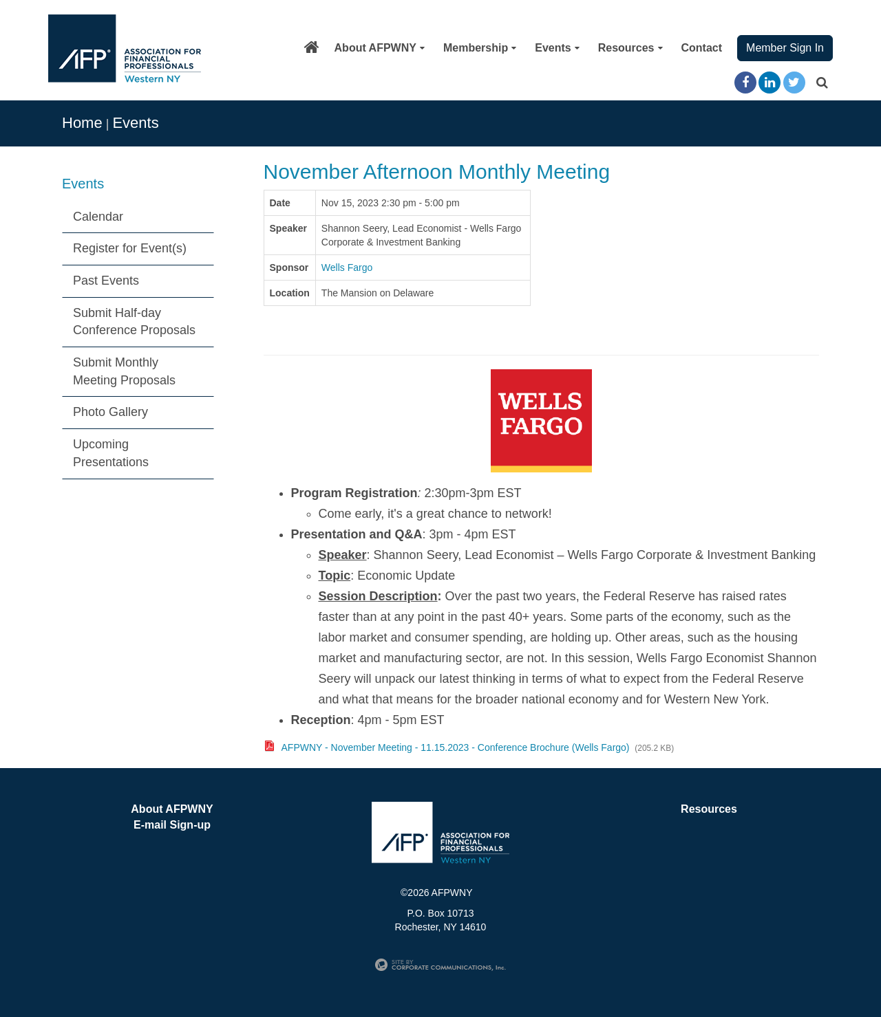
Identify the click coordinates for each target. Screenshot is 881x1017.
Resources (630, 48)
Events (557, 48)
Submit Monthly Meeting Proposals (124, 371)
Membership (479, 48)
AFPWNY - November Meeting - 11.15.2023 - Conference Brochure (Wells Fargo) (456, 747)
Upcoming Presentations (111, 453)
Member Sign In (785, 48)
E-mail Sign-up (172, 825)
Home (82, 122)
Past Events (106, 280)
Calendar (98, 216)
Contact (702, 48)
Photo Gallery (110, 412)
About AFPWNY (380, 48)
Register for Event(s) (130, 248)
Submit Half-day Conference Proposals (134, 322)
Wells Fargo (346, 267)
